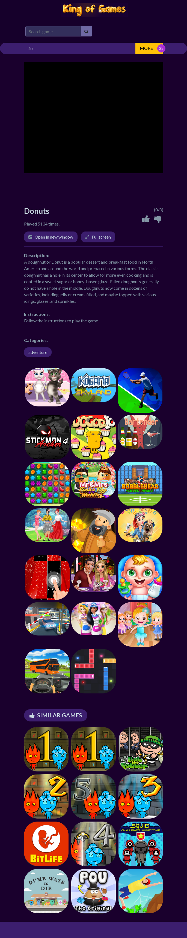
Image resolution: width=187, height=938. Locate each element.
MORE (146, 48)
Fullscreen (101, 236)
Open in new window (54, 236)
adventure (37, 352)
